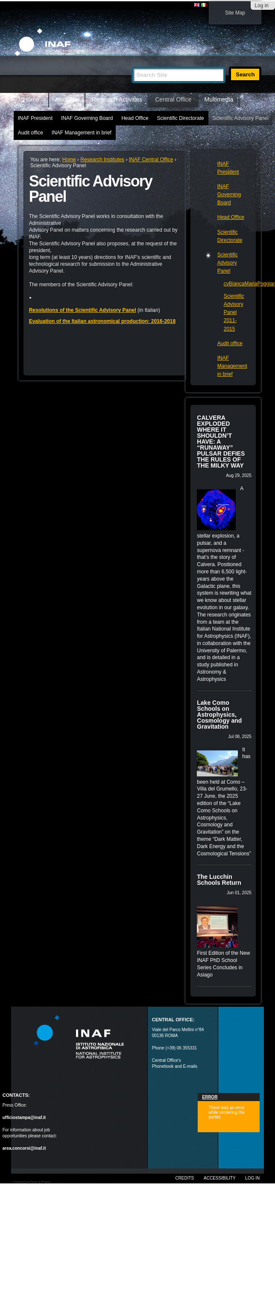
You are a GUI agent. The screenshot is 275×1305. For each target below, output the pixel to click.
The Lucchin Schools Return (219, 879)
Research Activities (117, 99)
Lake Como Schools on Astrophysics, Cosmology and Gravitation (219, 714)
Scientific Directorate (180, 118)
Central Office (173, 99)
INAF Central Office (151, 160)
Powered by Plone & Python (31, 1181)
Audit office (30, 133)
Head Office (134, 118)
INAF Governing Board (87, 118)
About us (67, 99)
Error (209, 1097)
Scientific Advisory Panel (241, 118)
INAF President (35, 118)
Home (31, 99)
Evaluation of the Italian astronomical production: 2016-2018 (102, 321)
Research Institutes (102, 160)
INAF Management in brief (81, 133)
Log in (262, 6)
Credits (184, 1178)
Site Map (235, 13)
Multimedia (219, 99)
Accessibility (219, 1178)
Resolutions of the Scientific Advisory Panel (82, 310)
